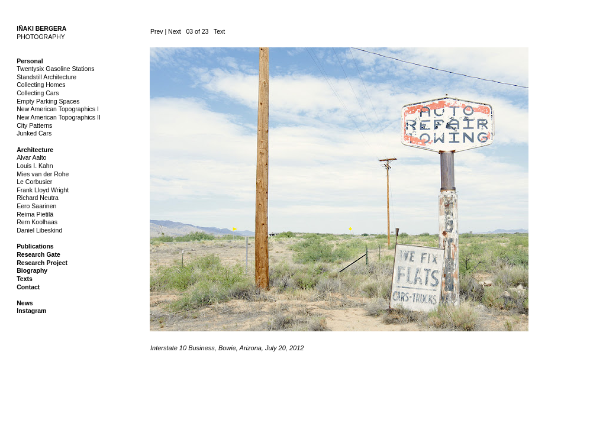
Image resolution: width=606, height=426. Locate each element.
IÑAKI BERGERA (41, 28)
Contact (28, 287)
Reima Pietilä (35, 214)
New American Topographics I (58, 108)
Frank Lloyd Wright (43, 189)
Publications (35, 246)
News (25, 302)
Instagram (31, 310)
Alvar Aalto (31, 157)
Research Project (42, 262)
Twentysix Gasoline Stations (55, 68)
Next (174, 31)
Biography (32, 270)
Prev (156, 31)
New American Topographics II (59, 117)
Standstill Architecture (46, 76)
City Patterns (34, 125)
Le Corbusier (34, 181)
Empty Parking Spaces (48, 101)
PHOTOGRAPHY (41, 36)
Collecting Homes (41, 84)
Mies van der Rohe (43, 174)
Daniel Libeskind (39, 230)
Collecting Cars (38, 92)
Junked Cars (34, 133)
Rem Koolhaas (37, 221)
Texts (25, 278)
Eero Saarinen (36, 205)
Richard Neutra (38, 197)
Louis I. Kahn (35, 165)
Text (219, 31)
